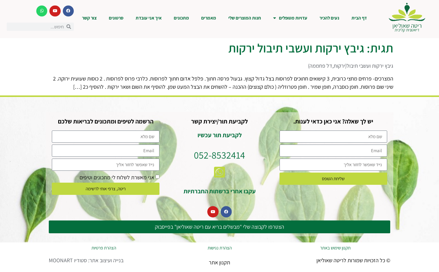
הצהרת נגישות (220, 248)
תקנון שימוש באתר (335, 248)
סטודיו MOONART (68, 260)
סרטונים (116, 18)
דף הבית (359, 18)
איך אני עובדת (149, 18)
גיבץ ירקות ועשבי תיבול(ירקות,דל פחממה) (350, 65)
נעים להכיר (329, 18)
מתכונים (181, 18)
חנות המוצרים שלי (244, 18)
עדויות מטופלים (290, 18)
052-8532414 (219, 155)
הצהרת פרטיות (103, 248)
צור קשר (89, 18)
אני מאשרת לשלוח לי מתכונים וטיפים (117, 177)
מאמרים (208, 18)
